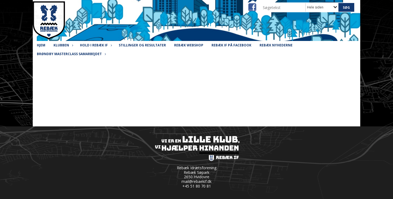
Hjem (41, 45)
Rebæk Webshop (188, 45)
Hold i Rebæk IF (95, 45)
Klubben (62, 45)
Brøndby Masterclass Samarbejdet (71, 54)
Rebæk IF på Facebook (231, 45)
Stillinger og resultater (142, 45)
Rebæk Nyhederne (276, 45)
